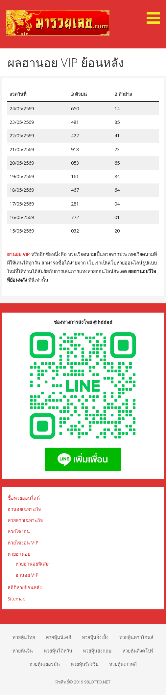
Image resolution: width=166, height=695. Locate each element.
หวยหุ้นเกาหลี (123, 664)
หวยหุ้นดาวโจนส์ (136, 637)
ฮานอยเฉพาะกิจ (24, 509)
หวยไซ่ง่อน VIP (23, 543)
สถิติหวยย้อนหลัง (25, 587)
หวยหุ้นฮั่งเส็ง (95, 637)
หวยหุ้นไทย (23, 637)
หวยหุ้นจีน (22, 651)
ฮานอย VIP (18, 254)
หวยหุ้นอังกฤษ (97, 651)
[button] (155, 13)
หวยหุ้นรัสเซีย (84, 664)
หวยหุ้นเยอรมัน (44, 664)
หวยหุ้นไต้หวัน (58, 651)
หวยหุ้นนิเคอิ (58, 637)
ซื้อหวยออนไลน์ (24, 498)
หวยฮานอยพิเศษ (32, 564)
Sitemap (17, 599)
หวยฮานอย (19, 554)
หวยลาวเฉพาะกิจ (25, 520)
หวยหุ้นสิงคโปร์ (138, 651)
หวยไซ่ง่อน (19, 531)
